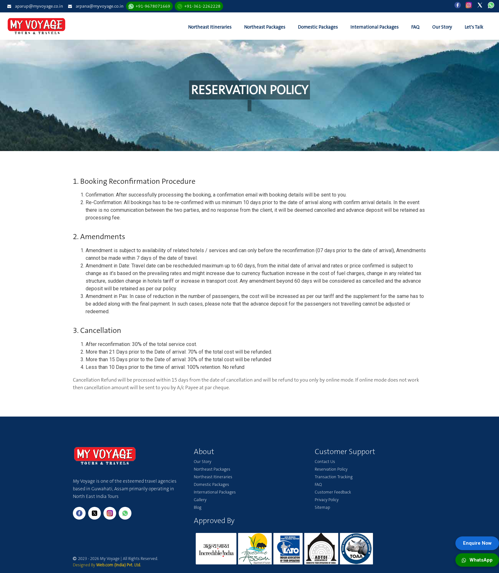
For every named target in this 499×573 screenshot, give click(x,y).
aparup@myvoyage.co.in (39, 6)
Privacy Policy (327, 499)
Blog (197, 507)
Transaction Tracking (334, 477)
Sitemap (322, 507)
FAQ (415, 27)
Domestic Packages (318, 27)
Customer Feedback (333, 492)
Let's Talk (474, 27)
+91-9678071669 (153, 6)
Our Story (442, 27)
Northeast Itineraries (209, 27)
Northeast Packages (264, 27)
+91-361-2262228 (202, 6)
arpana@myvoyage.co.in (99, 6)
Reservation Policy (331, 469)
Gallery (200, 499)
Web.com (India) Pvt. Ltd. (118, 565)
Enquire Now (477, 543)
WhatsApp (477, 560)
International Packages (374, 27)
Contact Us (325, 461)
